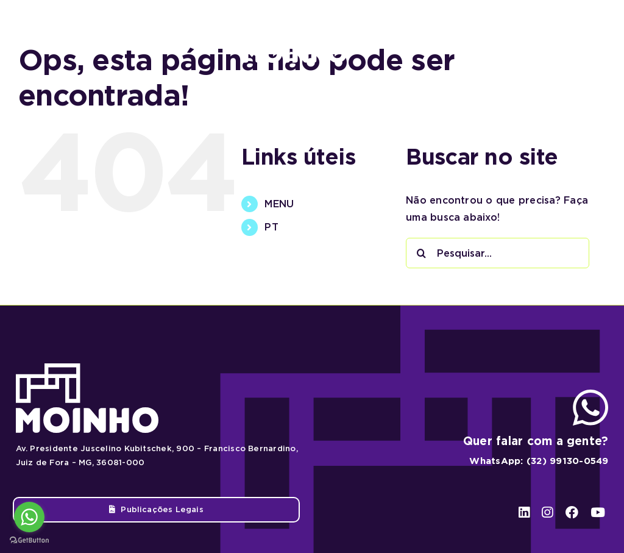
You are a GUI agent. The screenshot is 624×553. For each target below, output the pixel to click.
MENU (279, 204)
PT (271, 227)
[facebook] (570, 37)
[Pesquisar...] (497, 253)
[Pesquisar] (421, 253)
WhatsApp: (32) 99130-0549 (538, 460)
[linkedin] (524, 37)
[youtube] (594, 37)
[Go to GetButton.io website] (29, 540)
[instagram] (547, 37)
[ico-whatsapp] (590, 394)
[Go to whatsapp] (29, 517)
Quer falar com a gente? (536, 441)
